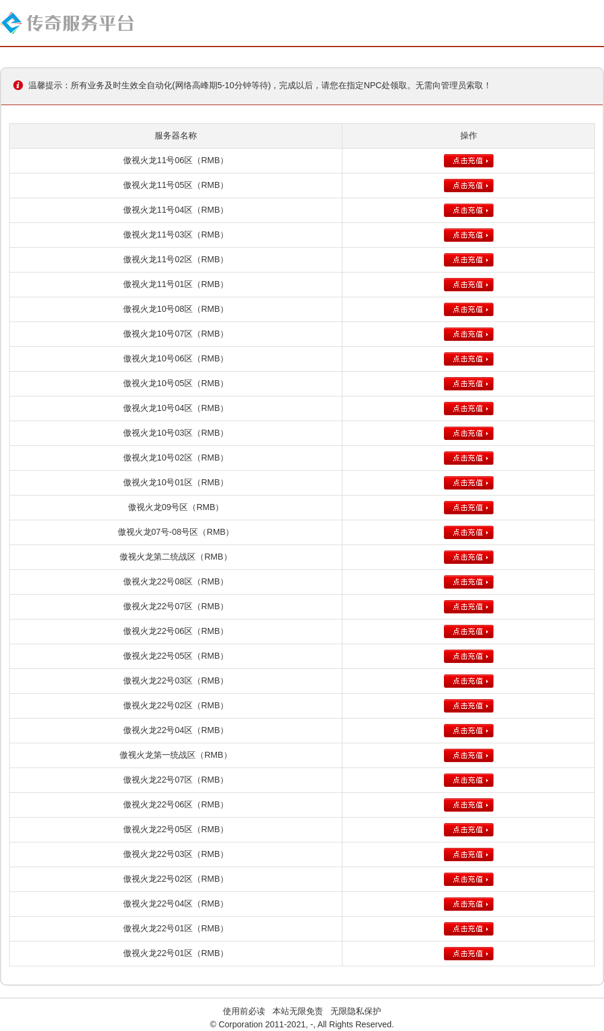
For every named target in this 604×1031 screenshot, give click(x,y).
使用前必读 (244, 1011)
